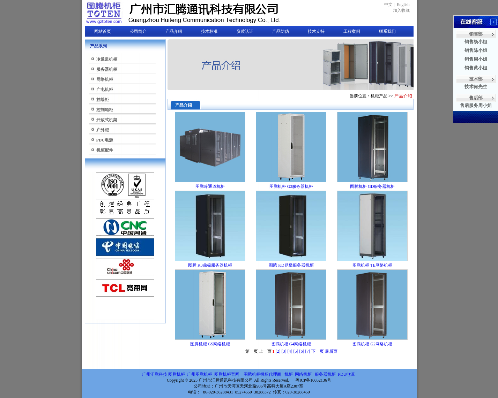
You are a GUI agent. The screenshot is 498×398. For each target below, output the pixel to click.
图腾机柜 (176, 374)
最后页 (331, 351)
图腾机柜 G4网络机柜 (291, 344)
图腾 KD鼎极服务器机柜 (291, 265)
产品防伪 (280, 31)
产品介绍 (173, 31)
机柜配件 (104, 150)
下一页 (317, 351)
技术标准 (209, 31)
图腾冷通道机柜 (210, 186)
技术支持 (316, 31)
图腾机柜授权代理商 (262, 374)
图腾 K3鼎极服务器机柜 (210, 265)
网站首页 (102, 31)
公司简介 (138, 31)
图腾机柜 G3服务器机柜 (291, 186)
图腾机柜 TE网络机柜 (372, 265)
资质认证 (245, 31)
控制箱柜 (104, 109)
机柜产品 (379, 95)
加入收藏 (401, 10)
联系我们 (387, 31)
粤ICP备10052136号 (313, 380)
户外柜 (102, 130)
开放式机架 (106, 119)
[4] (290, 351)
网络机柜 (104, 79)
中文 (388, 4)
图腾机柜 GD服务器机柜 (372, 186)
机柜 (288, 374)
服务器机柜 (106, 69)
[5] (295, 351)
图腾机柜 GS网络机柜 (210, 344)
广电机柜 (104, 89)
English (403, 4)
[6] (301, 351)
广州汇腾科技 (154, 374)
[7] (307, 351)
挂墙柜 (102, 99)
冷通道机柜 (106, 59)
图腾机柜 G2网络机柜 (372, 344)
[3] (284, 351)
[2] (278, 351)
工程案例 (351, 31)
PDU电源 (104, 140)
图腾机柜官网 (226, 374)
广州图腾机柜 (199, 374)
